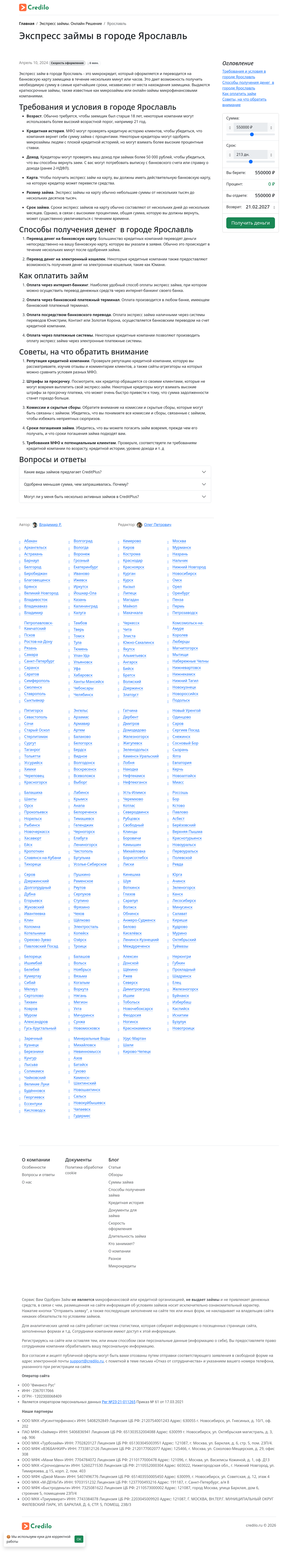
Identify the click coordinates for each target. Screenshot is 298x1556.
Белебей (29, 969)
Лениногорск (82, 844)
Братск (126, 675)
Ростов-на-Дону (35, 641)
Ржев (125, 976)
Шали (126, 1045)
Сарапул (128, 900)
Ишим (126, 995)
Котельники (32, 933)
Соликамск (31, 1071)
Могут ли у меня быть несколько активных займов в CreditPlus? (81, 496)
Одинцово (179, 717)
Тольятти (30, 756)
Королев (177, 635)
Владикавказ (33, 606)
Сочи (26, 723)
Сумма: (232, 118)
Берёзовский (181, 825)
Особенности (34, 1167)
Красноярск (131, 567)
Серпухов (79, 894)
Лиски (126, 864)
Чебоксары (80, 688)
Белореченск (82, 812)
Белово (127, 926)
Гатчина (128, 710)
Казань (77, 599)
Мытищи (177, 654)
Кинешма (129, 874)
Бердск (77, 749)
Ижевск (77, 580)
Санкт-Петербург (36, 661)
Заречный (30, 1038)
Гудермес (79, 1115)
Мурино (177, 933)
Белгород (30, 567)
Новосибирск (181, 573)
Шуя (124, 881)
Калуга (77, 612)
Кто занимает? (121, 1243)
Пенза (175, 599)
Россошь (177, 792)
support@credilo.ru (87, 1361)
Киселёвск (130, 933)
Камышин (129, 844)
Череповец (31, 775)
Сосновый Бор (182, 743)
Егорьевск (30, 900)
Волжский (129, 681)
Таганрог (29, 749)
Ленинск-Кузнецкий (138, 939)
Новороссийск (182, 693)
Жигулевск (130, 743)
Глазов (126, 894)
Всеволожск (81, 775)
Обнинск (128, 913)
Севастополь (33, 717)
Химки (27, 769)
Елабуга (78, 838)
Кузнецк (29, 1045)
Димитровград (134, 989)
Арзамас (78, 717)
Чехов (76, 913)
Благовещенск (34, 580)
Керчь (175, 769)
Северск (128, 982)
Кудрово (177, 926)
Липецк (127, 593)
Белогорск (80, 743)
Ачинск (176, 881)
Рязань (28, 648)
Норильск (30, 818)
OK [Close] (79, 1539)
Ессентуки (30, 1103)
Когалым (79, 982)
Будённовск (32, 1090)
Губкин (176, 963)
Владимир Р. (50, 524)
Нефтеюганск (132, 782)
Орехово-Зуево (35, 939)
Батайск (78, 1064)
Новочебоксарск (135, 1008)
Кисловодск (32, 1110)
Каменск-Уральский (138, 756)
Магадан (128, 599)
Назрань (177, 553)
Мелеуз (28, 989)
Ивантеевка (32, 913)
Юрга (174, 874)
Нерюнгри (179, 956)
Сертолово (31, 995)
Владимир (31, 612)
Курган (126, 573)
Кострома (129, 553)
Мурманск (179, 547)
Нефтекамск (131, 775)
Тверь (76, 629)
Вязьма (77, 976)
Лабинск (78, 792)
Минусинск (180, 907)
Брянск (28, 586)
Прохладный (181, 969)
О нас (27, 1182)
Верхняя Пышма (185, 831)
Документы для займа (122, 1213)
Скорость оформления (120, 1226)
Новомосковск (84, 1028)
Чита (125, 629)
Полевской (179, 857)
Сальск (77, 1096)
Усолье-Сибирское (87, 864)
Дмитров (128, 723)
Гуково (77, 1071)
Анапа (76, 805)
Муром (28, 1015)
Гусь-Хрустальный (37, 1028)
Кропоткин (31, 851)
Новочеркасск (34, 831)
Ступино (78, 900)
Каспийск (178, 1008)
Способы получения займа (126, 1192)
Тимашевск (81, 818)
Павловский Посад (38, 946)
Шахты (28, 799)
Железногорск (133, 736)
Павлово (177, 812)
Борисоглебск (133, 857)
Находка (128, 769)
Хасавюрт (30, 838)
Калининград (83, 606)
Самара (28, 654)
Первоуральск (182, 851)
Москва (176, 540)
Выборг (77, 782)
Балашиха (30, 792)
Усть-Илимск (132, 792)
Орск (26, 805)
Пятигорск (31, 710)
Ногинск (128, 1021)
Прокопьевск (33, 812)
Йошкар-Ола (82, 593)
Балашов (79, 956)
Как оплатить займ (239, 93)
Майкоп (127, 606)
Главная (26, 23)
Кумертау (30, 976)
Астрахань (31, 553)
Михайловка (132, 851)
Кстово (176, 805)
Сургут (27, 743)
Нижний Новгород (186, 567)
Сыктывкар (31, 700)
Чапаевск (79, 1109)
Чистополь (80, 851)
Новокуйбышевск (86, 1102)
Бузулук (176, 1021)
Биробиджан (33, 573)
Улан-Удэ (78, 655)
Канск (175, 894)
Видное (77, 756)
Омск (174, 580)
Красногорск (33, 782)
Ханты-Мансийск (86, 681)
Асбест (176, 818)
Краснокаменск (134, 1028)
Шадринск (179, 976)
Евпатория (179, 762)
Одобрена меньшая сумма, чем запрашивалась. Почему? (76, 484)
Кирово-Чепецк (134, 1051)
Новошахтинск (84, 1089)
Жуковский (31, 907)
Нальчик (177, 560)
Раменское (80, 881)
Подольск (178, 700)
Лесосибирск (181, 900)
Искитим (177, 1015)
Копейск (78, 933)
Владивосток (33, 599)
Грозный (78, 560)
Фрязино (79, 907)
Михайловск (82, 1045)
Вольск (77, 963)
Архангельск (33, 547)
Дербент (128, 717)
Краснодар (130, 560)
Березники (31, 1051)
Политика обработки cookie (84, 1170)
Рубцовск (129, 818)
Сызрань (177, 749)
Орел (174, 586)
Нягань (77, 995)
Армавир (79, 723)
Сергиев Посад (183, 730)
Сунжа (76, 1021)
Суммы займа (120, 1182)
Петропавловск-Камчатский (36, 625)
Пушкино (79, 874)
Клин (26, 920)
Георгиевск (31, 1097)
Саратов (29, 674)
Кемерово (129, 540)
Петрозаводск (182, 612)
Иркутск (78, 586)
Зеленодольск (133, 749)
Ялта (174, 756)
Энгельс (78, 710)
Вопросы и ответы (38, 1174)
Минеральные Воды (89, 1038)
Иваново (78, 573)
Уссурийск (31, 762)
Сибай (27, 982)
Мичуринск (81, 1015)
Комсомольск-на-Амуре (185, 625)
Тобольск (129, 1002)
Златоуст (128, 694)
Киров (126, 547)
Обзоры (115, 1174)
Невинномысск (84, 1051)
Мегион (78, 1002)
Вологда (78, 547)
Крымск (78, 799)
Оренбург (178, 593)
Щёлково (79, 920)
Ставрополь (32, 693)
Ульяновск (80, 662)
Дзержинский (34, 881)
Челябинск (80, 694)
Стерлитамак (33, 736)
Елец (174, 982)
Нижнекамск (181, 674)
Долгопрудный (35, 887)
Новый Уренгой (184, 710)
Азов (75, 1058)
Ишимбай (30, 963)
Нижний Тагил (182, 680)
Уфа (74, 668)
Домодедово (132, 730)
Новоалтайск (181, 775)
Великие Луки (34, 1084)
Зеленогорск (181, 887)
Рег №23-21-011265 (118, 1402)
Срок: (231, 145)
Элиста (127, 635)
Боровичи (129, 838)
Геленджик (80, 825)
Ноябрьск (79, 969)
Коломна (29, 926)
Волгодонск (81, 762)
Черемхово (130, 799)
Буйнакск (178, 995)
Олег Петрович (157, 524)
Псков (27, 635)
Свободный (131, 825)
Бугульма (79, 857)
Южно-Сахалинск (136, 642)
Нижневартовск (184, 667)
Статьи (114, 1167)
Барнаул (29, 560)
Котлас (126, 805)
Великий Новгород (38, 593)
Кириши (177, 920)
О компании (119, 1251)
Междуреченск (134, 946)
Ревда (175, 864)
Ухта (74, 1008)
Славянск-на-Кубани (40, 857)
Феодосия (129, 1015)
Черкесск (128, 622)
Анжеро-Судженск (137, 920)
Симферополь (34, 680)
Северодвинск (133, 812)
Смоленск (30, 687)
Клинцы (127, 831)
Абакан (28, 540)
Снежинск (178, 736)
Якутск (126, 649)
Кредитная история (126, 1202)
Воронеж (79, 553)
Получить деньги (250, 223)
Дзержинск (130, 688)
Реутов (77, 887)
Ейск (25, 844)
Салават (177, 913)
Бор (173, 799)
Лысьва (28, 1064)
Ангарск (128, 662)
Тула (74, 642)
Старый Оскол (34, 730)
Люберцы (178, 641)
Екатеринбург (83, 567)
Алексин (128, 956)
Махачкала (130, 612)
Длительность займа (127, 1236)
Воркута (78, 989)
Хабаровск (80, 675)
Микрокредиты (122, 1266)
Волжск (127, 907)
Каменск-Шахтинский (82, 1080)
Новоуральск (181, 844)
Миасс (175, 782)
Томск (76, 635)
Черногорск (81, 831)
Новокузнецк (181, 687)
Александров (33, 1021)
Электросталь (83, 926)
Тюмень (78, 649)
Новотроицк (181, 1028)
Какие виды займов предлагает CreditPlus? (63, 471)
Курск (125, 580)
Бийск (126, 668)
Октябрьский (181, 939)
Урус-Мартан (132, 1038)
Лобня (126, 762)
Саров (175, 723)
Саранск (29, 667)
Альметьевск (132, 655)
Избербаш (179, 1002)
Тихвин (28, 1002)
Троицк (77, 946)
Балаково (79, 736)
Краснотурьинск (184, 838)
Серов (27, 874)
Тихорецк (30, 864)
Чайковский (32, 1077)
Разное (114, 1258)
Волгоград (80, 540)
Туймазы (177, 946)
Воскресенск (82, 769)
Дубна (27, 894)
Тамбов (77, 622)
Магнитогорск (182, 648)
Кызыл (126, 586)
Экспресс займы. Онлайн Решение (71, 23)
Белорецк (30, 956)
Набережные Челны (188, 661)
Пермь (175, 606)
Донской (128, 963)
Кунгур (28, 1058)
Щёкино (128, 969)
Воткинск (129, 887)
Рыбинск (29, 825)
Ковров (28, 1008)
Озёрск (77, 939)
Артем (76, 730)
